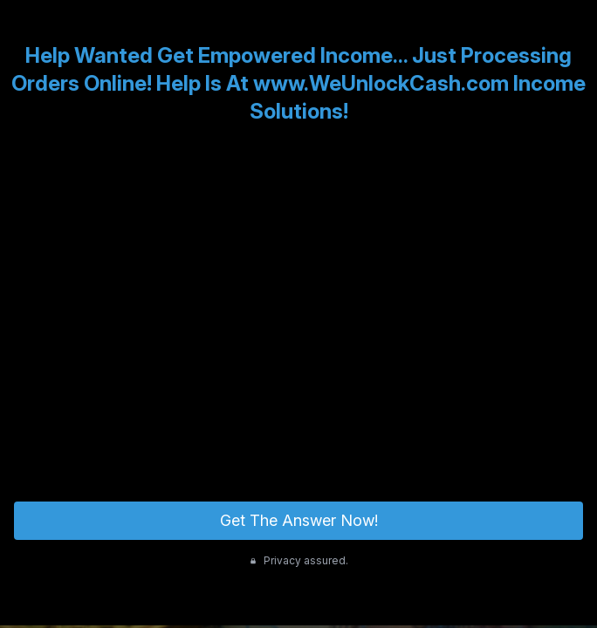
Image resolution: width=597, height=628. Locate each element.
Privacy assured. (299, 560)
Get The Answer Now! (299, 520)
